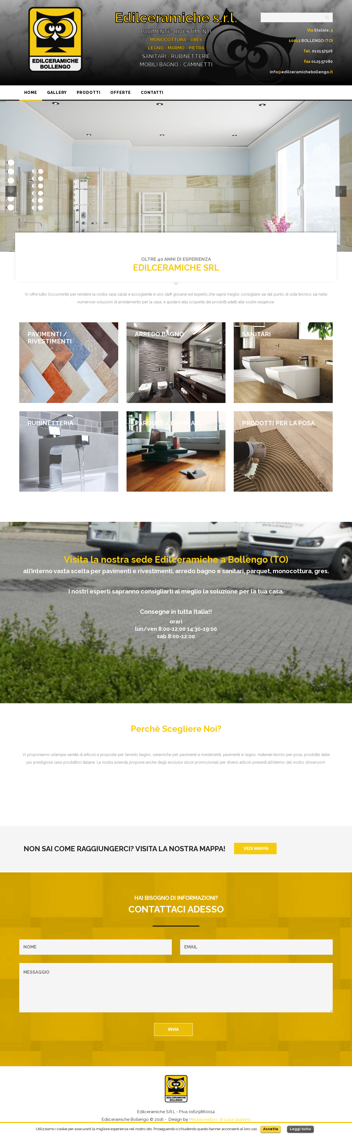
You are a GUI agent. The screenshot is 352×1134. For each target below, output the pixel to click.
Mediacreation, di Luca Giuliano (220, 1119)
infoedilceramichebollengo (301, 72)
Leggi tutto (300, 1129)
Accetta (270, 1129)
